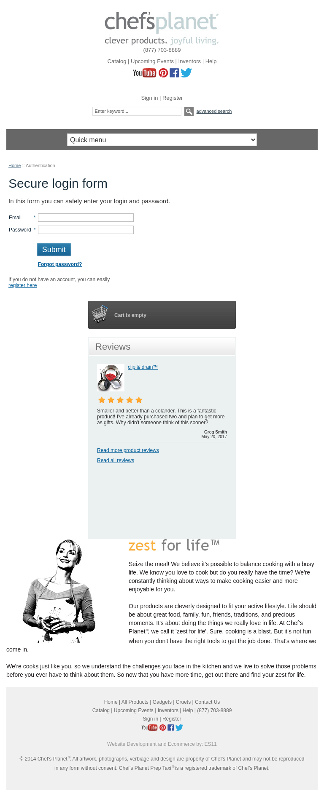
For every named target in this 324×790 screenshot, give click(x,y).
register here (22, 285)
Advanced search (214, 111)
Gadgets (162, 702)
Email (15, 218)
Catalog (117, 61)
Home (14, 165)
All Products (135, 702)
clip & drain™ (143, 367)
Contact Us (207, 702)
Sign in (149, 98)
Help (211, 61)
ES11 (211, 744)
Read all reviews (115, 460)
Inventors (189, 61)
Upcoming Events (152, 61)
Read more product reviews (128, 450)
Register (172, 98)
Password (20, 230)
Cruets (183, 702)
